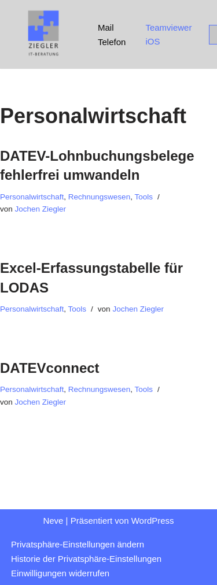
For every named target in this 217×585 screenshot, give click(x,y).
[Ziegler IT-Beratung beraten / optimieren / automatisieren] (43, 34)
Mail (106, 27)
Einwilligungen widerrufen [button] (60, 573)
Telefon (112, 42)
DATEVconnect (50, 368)
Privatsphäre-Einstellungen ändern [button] (77, 544)
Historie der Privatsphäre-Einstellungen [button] (86, 559)
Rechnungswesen (99, 196)
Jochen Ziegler (41, 209)
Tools (143, 196)
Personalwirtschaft (32, 196)
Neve (53, 520)
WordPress (152, 520)
